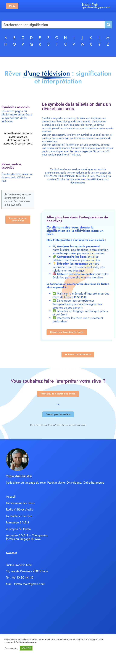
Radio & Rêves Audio (19, 509)
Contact (11, 553)
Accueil (11, 496)
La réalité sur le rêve (19, 516)
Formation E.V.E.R (17, 522)
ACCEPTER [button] (26, 648)
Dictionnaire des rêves (20, 503)
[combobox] (53, 24)
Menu (12, 6)
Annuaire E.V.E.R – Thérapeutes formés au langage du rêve (27, 537)
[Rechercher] (108, 24)
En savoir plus (11, 648)
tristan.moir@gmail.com (29, 584)
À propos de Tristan (18, 529)
